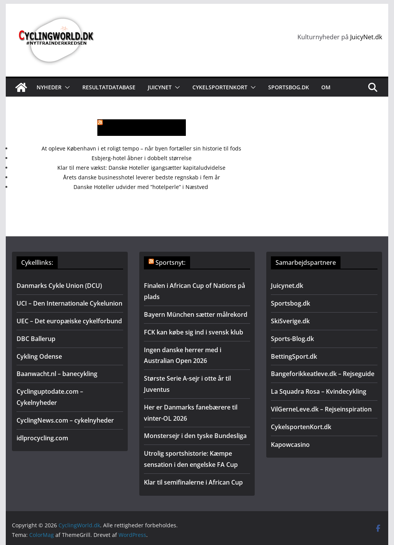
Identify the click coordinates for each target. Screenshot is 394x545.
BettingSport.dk (294, 356)
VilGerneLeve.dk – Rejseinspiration (321, 409)
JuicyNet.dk (366, 37)
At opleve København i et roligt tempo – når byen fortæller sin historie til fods (141, 148)
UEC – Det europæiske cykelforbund (69, 321)
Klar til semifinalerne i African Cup (193, 482)
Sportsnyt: (170, 262)
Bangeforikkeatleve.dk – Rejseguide (322, 373)
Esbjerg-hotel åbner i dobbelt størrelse (142, 158)
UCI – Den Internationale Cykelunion (69, 303)
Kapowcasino (290, 444)
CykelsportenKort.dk (301, 427)
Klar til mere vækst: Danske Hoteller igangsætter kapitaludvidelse (141, 167)
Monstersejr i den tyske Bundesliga (195, 435)
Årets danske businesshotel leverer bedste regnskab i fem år (141, 177)
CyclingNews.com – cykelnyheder (65, 420)
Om (326, 87)
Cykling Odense (39, 356)
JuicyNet (160, 87)
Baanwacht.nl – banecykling (57, 373)
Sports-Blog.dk (292, 338)
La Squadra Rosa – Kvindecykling (318, 391)
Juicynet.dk (287, 285)
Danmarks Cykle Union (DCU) (59, 285)
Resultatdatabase (108, 87)
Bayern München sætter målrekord (195, 314)
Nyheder (49, 87)
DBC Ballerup (36, 338)
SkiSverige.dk (290, 321)
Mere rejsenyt (146, 127)
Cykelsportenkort (219, 87)
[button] (66, 87)
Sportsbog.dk (288, 87)
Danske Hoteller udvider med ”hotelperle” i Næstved (141, 187)
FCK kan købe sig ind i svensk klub (193, 332)
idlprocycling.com (42, 438)
